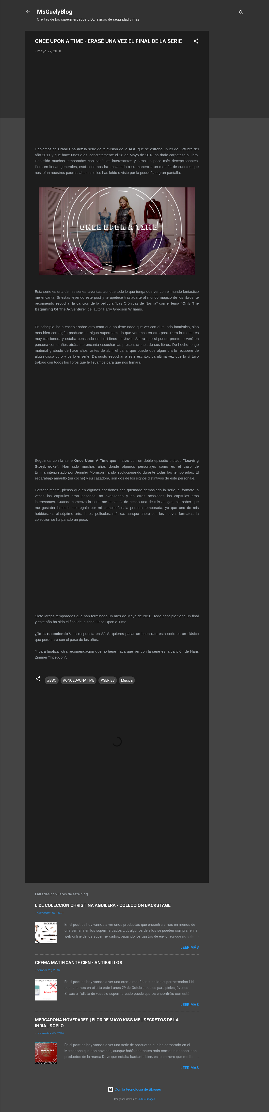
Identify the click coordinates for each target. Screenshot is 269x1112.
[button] (196, 42)
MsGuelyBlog (54, 11)
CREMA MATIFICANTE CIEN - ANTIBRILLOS (78, 962)
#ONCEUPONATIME (78, 680)
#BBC (51, 680)
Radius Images (146, 1099)
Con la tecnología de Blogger (134, 1089)
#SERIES (108, 680)
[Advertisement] (228, 104)
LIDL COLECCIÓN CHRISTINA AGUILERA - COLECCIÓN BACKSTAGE (103, 905)
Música (127, 680)
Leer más (189, 947)
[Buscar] (241, 13)
